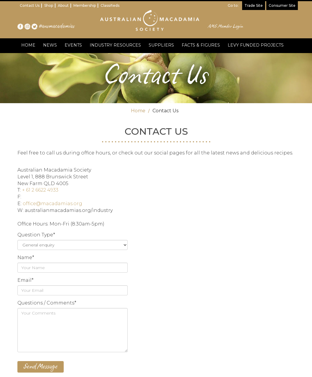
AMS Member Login (225, 26)
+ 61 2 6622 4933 (40, 190)
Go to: (233, 5)
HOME (28, 45)
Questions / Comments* (46, 303)
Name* (25, 257)
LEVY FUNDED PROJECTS (256, 45)
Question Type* (36, 235)
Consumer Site (282, 5)
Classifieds (110, 5)
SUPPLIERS (161, 45)
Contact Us (30, 5)
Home (138, 110)
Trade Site (253, 5)
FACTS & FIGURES (201, 45)
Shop (48, 5)
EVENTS (73, 45)
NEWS (50, 45)
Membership (84, 5)
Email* (25, 280)
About (63, 5)
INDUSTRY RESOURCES (115, 45)
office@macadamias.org (52, 203)
